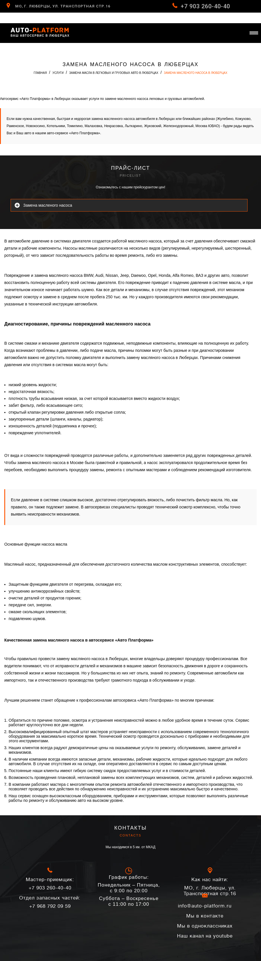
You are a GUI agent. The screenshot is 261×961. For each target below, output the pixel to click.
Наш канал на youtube (205, 936)
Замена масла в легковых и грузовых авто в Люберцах (113, 72)
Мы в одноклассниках (205, 926)
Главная (40, 72)
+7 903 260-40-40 (205, 6)
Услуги (58, 72)
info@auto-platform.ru (204, 904)
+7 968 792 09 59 (50, 902)
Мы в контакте (204, 916)
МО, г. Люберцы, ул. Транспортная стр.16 (62, 6)
